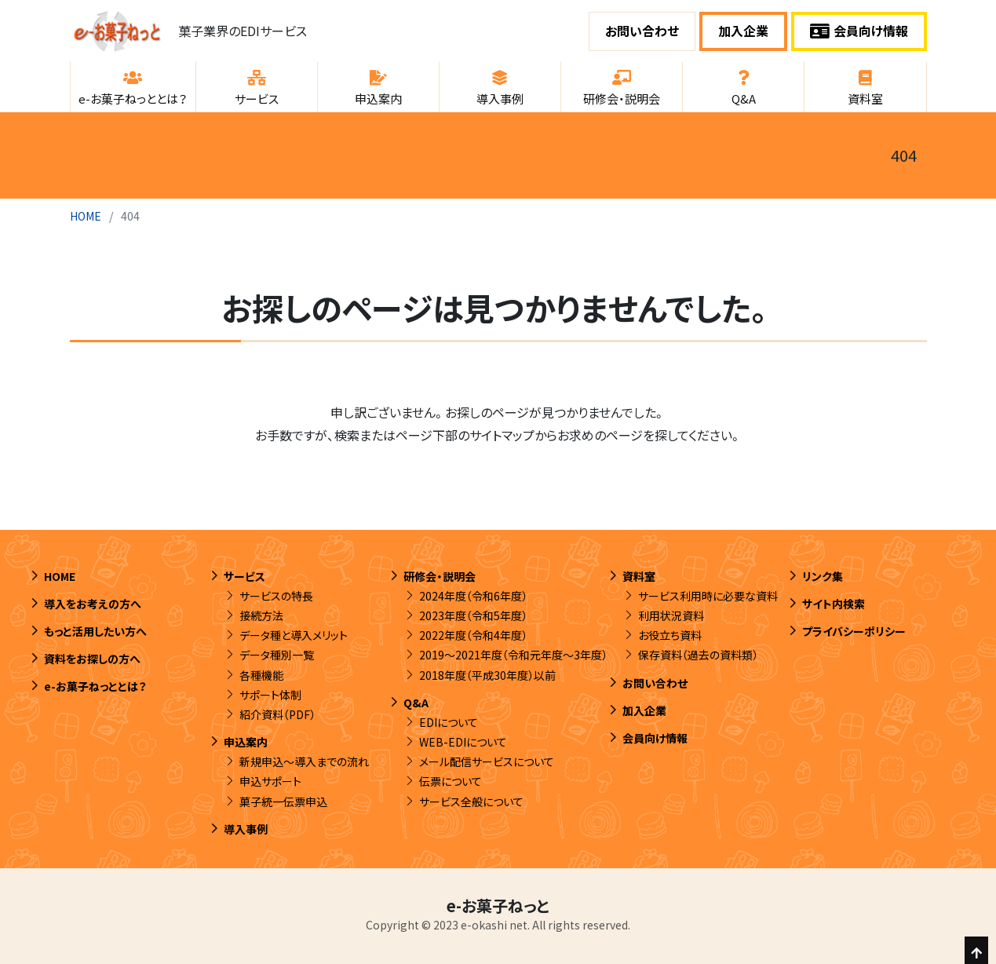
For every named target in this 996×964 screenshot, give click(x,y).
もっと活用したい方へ (95, 631)
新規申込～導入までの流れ (304, 761)
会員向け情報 (859, 30)
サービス (244, 576)
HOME (85, 216)
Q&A (416, 702)
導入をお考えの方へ (92, 604)
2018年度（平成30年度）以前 (487, 675)
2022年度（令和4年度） (473, 635)
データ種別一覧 (276, 655)
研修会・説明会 (439, 576)
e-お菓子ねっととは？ (95, 686)
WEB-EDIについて (463, 742)
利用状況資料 (671, 615)
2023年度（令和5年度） (473, 615)
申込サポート (270, 781)
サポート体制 (270, 695)
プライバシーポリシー (854, 631)
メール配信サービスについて (486, 761)
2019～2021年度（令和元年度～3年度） (513, 655)
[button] (133, 87)
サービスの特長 (276, 596)
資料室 (638, 576)
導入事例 (246, 829)
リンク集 (822, 576)
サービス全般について (471, 801)
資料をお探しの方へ (92, 658)
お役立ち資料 (670, 635)
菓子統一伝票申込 (283, 801)
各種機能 (261, 675)
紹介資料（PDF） (277, 714)
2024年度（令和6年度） (473, 596)
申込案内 (246, 742)
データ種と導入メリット (293, 635)
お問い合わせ (642, 30)
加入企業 (743, 30)
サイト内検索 (833, 604)
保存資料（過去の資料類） (698, 655)
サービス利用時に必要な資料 (708, 596)
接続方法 (261, 615)
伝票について (450, 781)
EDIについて (448, 722)
